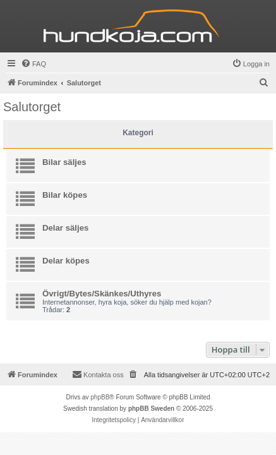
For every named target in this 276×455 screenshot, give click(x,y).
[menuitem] (33, 63)
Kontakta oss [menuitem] (98, 374)
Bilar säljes (64, 162)
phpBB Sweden (151, 408)
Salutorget (32, 107)
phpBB (99, 397)
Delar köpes (66, 260)
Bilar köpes (64, 195)
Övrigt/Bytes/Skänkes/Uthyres (101, 293)
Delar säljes (65, 228)
